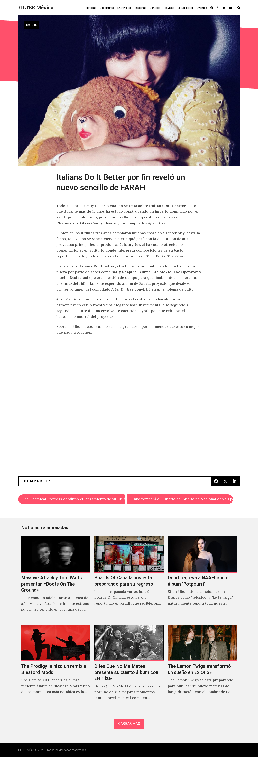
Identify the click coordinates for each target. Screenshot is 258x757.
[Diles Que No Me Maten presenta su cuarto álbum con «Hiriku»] (128, 667)
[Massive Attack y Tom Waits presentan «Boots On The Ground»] (55, 578)
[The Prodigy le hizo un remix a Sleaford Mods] (55, 667)
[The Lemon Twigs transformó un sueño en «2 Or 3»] (202, 667)
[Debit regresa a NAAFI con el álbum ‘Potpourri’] (202, 578)
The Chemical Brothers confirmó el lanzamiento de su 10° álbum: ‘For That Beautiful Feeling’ (73, 499)
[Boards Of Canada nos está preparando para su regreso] (128, 578)
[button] (240, 8)
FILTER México (35, 7)
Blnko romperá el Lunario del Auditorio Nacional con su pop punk (181, 499)
